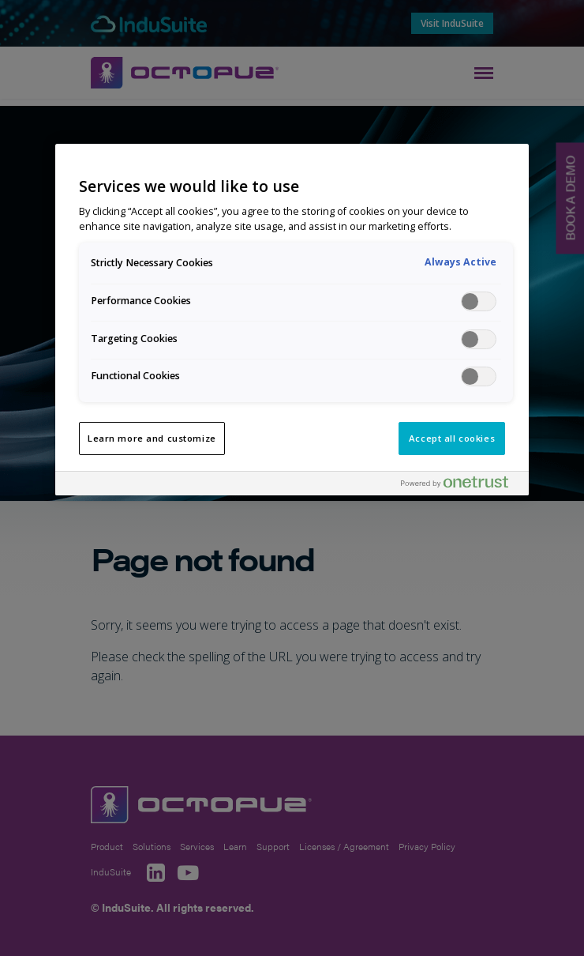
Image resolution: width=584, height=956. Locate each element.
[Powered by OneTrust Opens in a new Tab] (461, 485)
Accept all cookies (452, 438)
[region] (292, 319)
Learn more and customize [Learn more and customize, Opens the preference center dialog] (152, 438)
